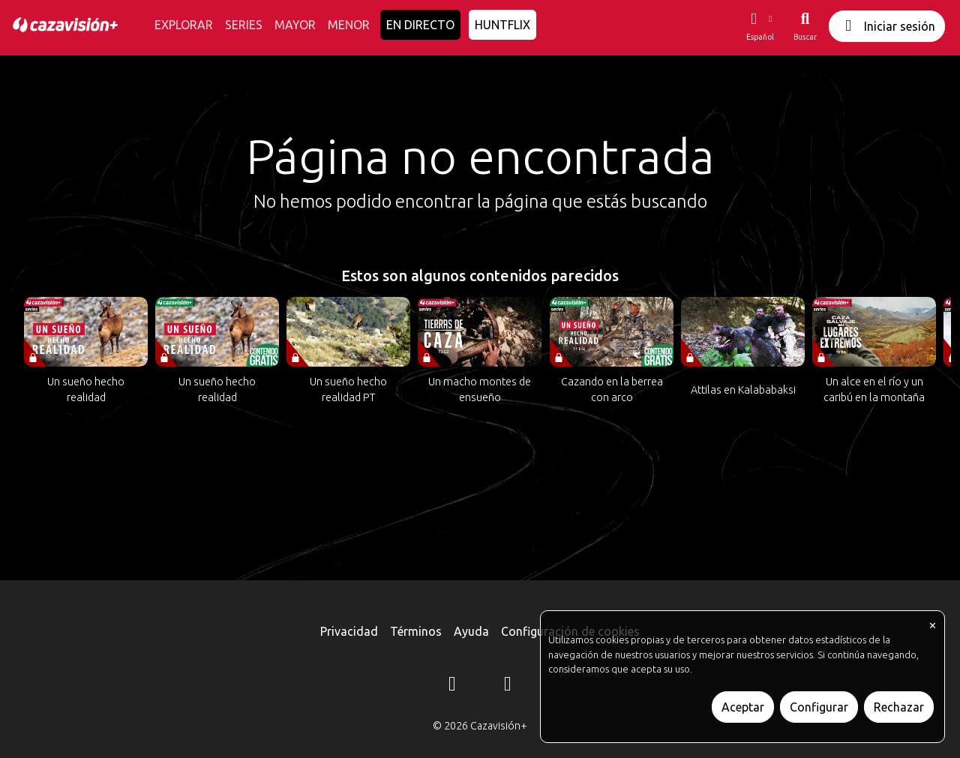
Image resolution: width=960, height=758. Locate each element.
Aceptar (743, 707)
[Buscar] (805, 26)
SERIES (243, 24)
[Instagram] (452, 686)
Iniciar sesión (886, 26)
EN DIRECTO (420, 24)
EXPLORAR (183, 24)
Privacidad (349, 631)
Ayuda (471, 631)
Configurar (819, 707)
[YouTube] (508, 686)
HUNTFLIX (502, 24)
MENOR (349, 24)
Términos (416, 631)
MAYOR (295, 24)
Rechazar (899, 707)
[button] (760, 26)
